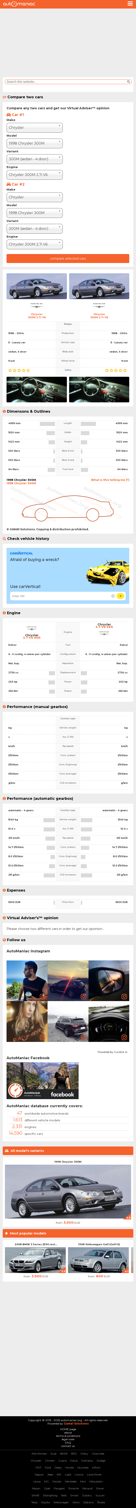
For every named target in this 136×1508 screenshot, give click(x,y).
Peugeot (59, 1488)
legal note (68, 1439)
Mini (83, 1481)
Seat (64, 1495)
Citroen (50, 1460)
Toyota (45, 1502)
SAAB (35, 1495)
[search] (66, 82)
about (68, 1432)
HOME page (68, 1429)
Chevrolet (98, 1453)
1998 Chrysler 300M (68, 1161)
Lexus (37, 1481)
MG (46, 1481)
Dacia (74, 1460)
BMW (64, 1453)
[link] (42, 996)
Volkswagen (61, 1502)
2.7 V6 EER (32, 637)
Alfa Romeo (39, 1453)
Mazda (56, 1481)
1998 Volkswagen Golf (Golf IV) (99, 1244)
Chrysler (36, 1460)
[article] (27, 980)
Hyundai (82, 1467)
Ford (48, 1467)
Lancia (79, 1474)
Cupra (62, 1460)
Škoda (101, 1502)
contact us (68, 1446)
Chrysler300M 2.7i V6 (37, 316)
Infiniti (96, 1467)
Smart (74, 1495)
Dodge (101, 1460)
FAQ (68, 1442)
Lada (68, 1474)
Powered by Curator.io (112, 1051)
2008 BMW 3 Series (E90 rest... (36, 1244)
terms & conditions (68, 1436)
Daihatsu (87, 1460)
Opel (47, 1488)
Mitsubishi (96, 1481)
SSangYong (50, 1495)
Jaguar (39, 1474)
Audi (53, 1453)
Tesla (34, 1502)
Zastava (88, 1502)
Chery (84, 1453)
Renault (87, 1488)
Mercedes (71, 1481)
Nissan (36, 1488)
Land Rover (94, 1474)
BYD (74, 1453)
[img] (27, 980)
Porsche (73, 1488)
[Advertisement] (68, 42)
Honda (69, 1467)
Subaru (87, 1495)
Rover (100, 1488)
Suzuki (99, 1495)
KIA (59, 1474)
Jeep (50, 1474)
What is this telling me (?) (110, 480)
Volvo (76, 1502)
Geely (58, 1467)
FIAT (38, 1467)
